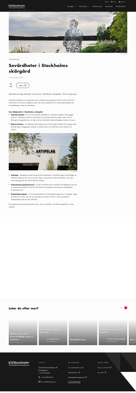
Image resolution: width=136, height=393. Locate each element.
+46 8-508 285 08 (47, 379)
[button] (121, 309)
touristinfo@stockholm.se (48, 383)
